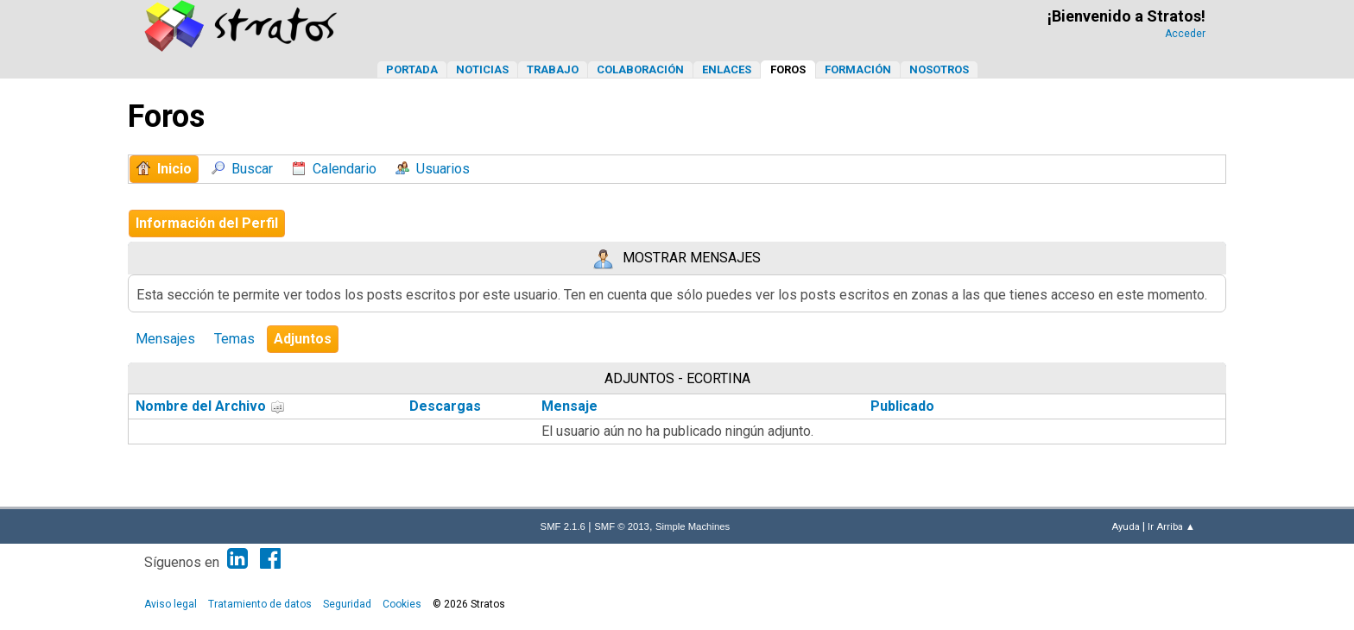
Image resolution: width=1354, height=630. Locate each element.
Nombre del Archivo (210, 406)
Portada (412, 69)
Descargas (445, 406)
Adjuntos (303, 339)
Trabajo (553, 69)
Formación (858, 69)
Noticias (482, 69)
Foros (788, 69)
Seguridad (347, 604)
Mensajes (165, 339)
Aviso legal (170, 604)
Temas (234, 339)
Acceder (1185, 34)
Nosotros (939, 69)
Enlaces (726, 69)
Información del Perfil (207, 223)
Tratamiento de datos (260, 604)
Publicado (902, 406)
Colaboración (640, 69)
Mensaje (569, 406)
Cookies (402, 604)
